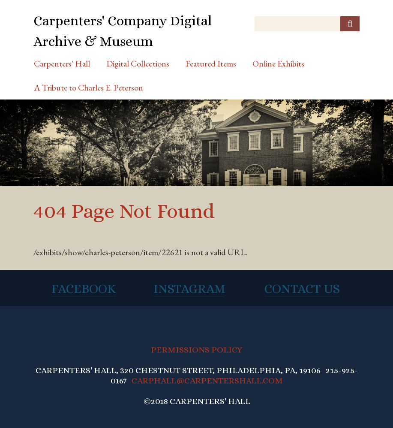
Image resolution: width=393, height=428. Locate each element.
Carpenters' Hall (62, 63)
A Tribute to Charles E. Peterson (88, 87)
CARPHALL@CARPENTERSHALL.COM (207, 381)
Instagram (189, 288)
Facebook (83, 288)
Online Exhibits (278, 63)
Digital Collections (137, 63)
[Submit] (350, 23)
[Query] (307, 23)
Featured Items (211, 63)
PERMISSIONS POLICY (196, 350)
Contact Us (302, 288)
